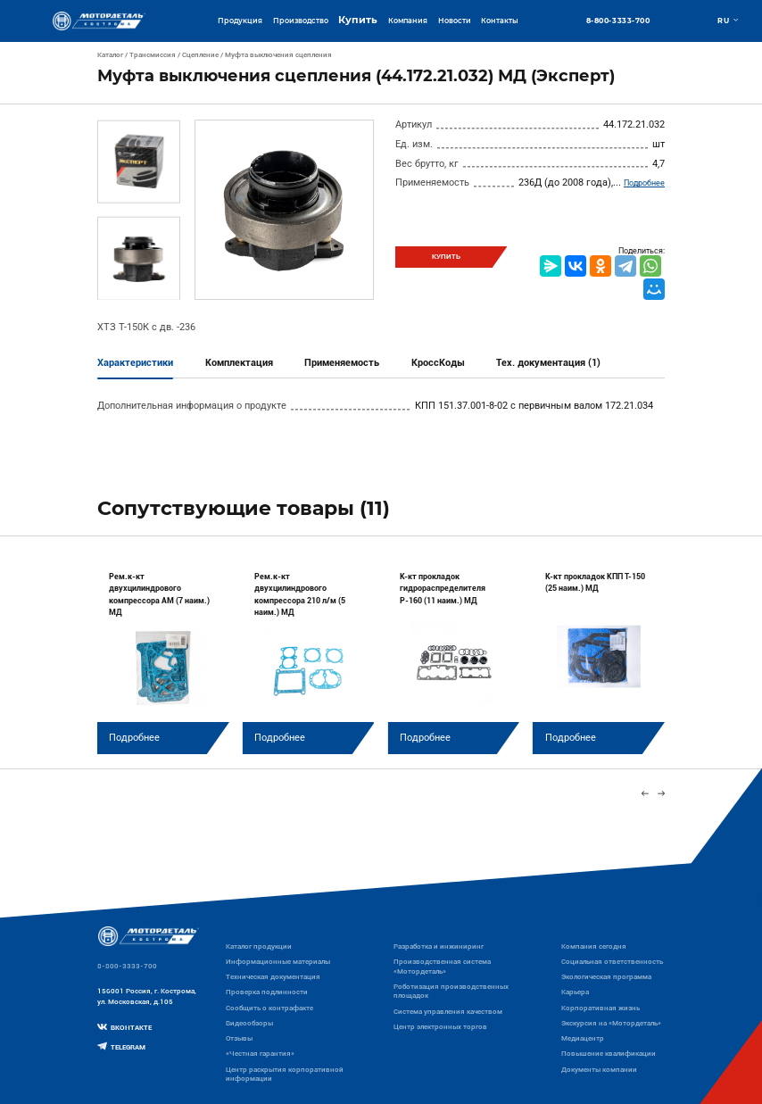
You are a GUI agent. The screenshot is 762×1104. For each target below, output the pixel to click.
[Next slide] (661, 794)
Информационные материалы (278, 962)
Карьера (575, 992)
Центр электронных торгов (440, 1027)
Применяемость (341, 363)
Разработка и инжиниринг (438, 946)
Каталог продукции (259, 946)
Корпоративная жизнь (600, 1008)
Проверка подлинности (267, 992)
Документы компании (599, 1070)
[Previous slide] (645, 794)
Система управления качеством (447, 1012)
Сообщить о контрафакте (269, 1008)
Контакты (499, 21)
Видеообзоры (249, 1023)
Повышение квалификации (608, 1054)
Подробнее (644, 182)
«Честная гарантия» (260, 1054)
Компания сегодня (593, 946)
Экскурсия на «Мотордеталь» (611, 1023)
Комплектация (239, 363)
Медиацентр (582, 1038)
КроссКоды (438, 363)
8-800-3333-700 (618, 21)
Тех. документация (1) (548, 363)
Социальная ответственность (612, 962)
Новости (454, 21)
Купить (357, 20)
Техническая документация (273, 977)
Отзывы (239, 1038)
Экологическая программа (606, 977)
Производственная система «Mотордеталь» (442, 966)
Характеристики (135, 363)
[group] (163, 655)
